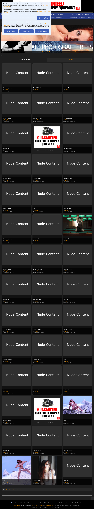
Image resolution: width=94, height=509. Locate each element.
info (56, 150)
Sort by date (69, 59)
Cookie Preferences (48, 505)
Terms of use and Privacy (37, 505)
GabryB (6, 89)
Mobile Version (16, 505)
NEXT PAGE (17, 489)
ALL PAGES (9, 489)
